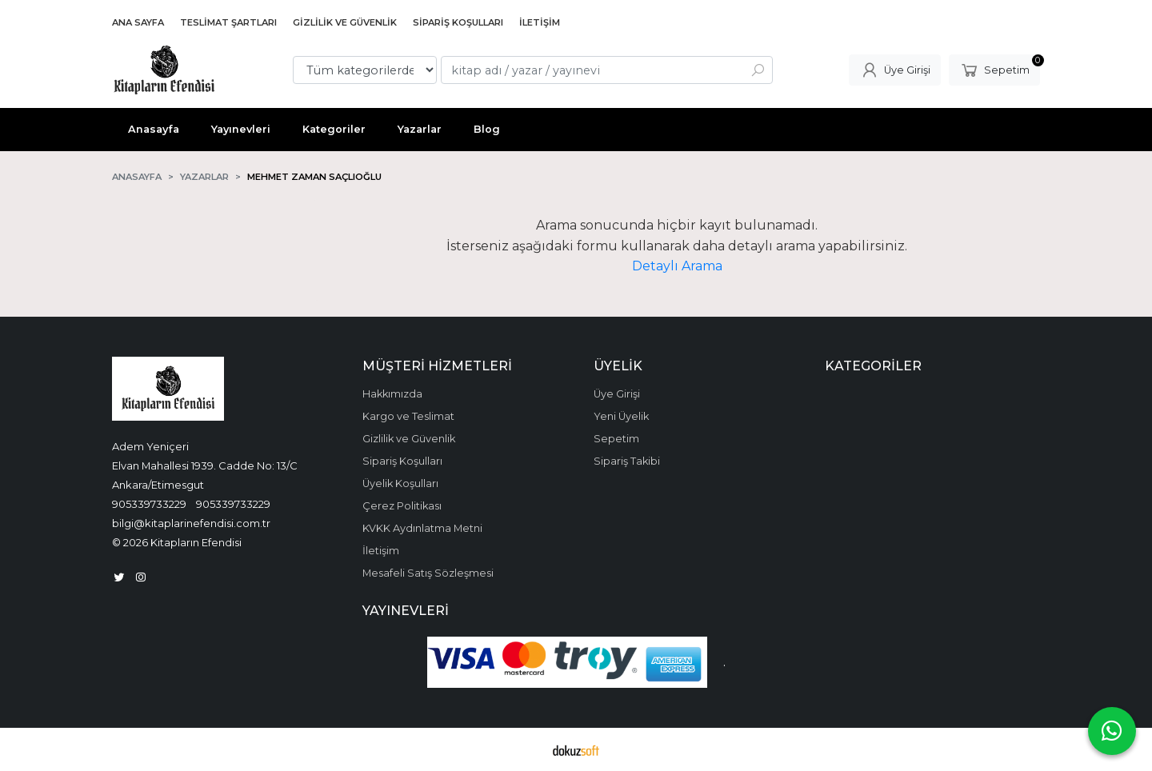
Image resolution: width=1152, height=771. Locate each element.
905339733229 (149, 503)
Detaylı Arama (677, 266)
